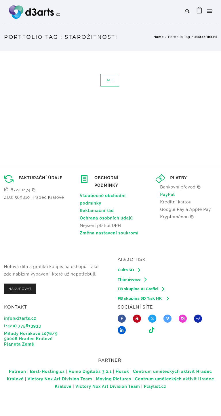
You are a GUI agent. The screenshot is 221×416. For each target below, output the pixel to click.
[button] (20, 190)
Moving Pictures (113, 379)
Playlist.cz (155, 386)
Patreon (17, 371)
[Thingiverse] (132, 279)
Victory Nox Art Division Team (60, 379)
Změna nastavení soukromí (109, 233)
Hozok (122, 371)
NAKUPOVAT (19, 289)
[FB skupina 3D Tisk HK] (143, 298)
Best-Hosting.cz (47, 371)
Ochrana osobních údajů (106, 218)
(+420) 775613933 (22, 325)
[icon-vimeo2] (168, 319)
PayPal (167, 194)
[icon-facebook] (123, 319)
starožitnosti (206, 37)
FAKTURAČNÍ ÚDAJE (40, 178)
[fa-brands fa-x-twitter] (153, 319)
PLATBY (178, 178)
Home (158, 37)
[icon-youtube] (138, 319)
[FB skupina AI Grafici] (141, 288)
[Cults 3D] (129, 270)
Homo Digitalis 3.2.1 (90, 371)
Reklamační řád (97, 210)
